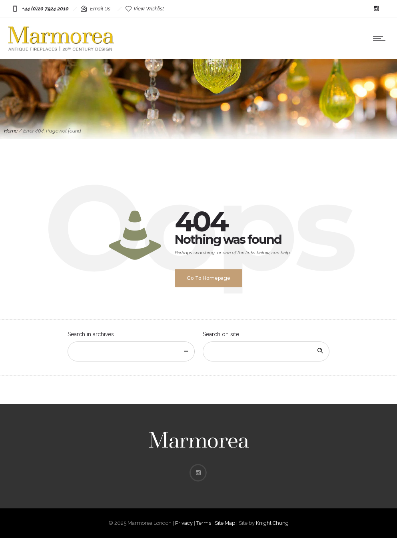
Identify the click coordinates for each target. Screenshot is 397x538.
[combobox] (131, 351)
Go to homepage (208, 278)
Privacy (184, 523)
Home (11, 131)
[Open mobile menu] (381, 38)
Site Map (225, 523)
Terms (203, 523)
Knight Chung (272, 523)
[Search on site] (266, 351)
